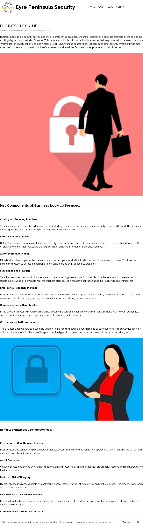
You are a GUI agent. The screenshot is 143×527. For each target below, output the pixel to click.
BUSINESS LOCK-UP (18, 26)
